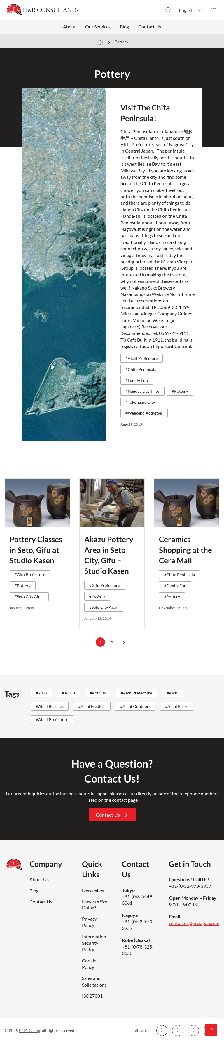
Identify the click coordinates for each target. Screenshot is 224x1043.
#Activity (98, 692)
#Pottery (180, 391)
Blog (124, 26)
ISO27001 (92, 996)
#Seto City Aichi (29, 596)
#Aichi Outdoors (135, 706)
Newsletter (93, 890)
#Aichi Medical (92, 706)
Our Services (98, 26)
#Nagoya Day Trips (142, 391)
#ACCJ (68, 692)
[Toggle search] (168, 10)
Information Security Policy (94, 943)
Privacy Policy (89, 922)
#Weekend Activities (144, 412)
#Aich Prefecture (136, 692)
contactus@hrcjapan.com (194, 923)
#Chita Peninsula (140, 369)
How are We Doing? (94, 904)
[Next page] (123, 642)
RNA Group (29, 1030)
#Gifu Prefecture (30, 574)
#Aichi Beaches (50, 706)
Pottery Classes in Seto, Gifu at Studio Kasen (36, 550)
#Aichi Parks (176, 706)
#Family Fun (136, 380)
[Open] (213, 10)
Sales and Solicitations (94, 981)
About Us (39, 879)
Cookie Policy (89, 964)
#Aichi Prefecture (141, 358)
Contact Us (149, 26)
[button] (191, 9)
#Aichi (172, 692)
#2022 (42, 692)
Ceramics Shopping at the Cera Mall (185, 550)
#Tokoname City (140, 402)
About (69, 26)
